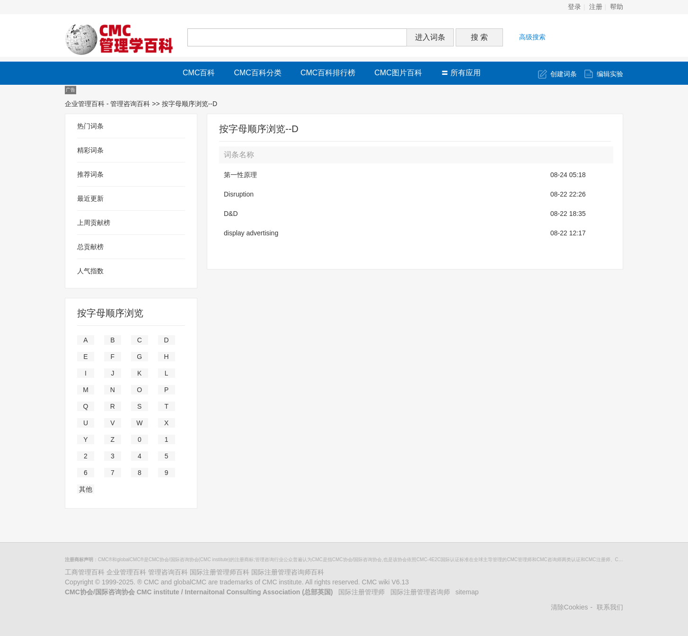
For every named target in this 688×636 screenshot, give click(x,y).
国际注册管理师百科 (219, 572)
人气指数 (90, 271)
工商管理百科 (85, 572)
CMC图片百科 (398, 73)
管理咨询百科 (168, 572)
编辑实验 (610, 74)
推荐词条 (90, 174)
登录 (574, 6)
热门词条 (90, 126)
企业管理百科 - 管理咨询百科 (107, 103)
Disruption (239, 194)
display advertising (251, 233)
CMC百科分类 (257, 73)
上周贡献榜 (93, 222)
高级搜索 (532, 37)
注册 (595, 6)
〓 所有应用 (461, 73)
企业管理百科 (126, 572)
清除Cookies (569, 607)
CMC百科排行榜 (327, 73)
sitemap (467, 592)
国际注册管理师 (361, 592)
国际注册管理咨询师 (420, 592)
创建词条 (563, 74)
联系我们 (610, 607)
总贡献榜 (90, 247)
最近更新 (90, 198)
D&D (231, 213)
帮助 (616, 6)
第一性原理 (240, 175)
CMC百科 (199, 73)
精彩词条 (90, 150)
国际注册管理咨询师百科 (287, 572)
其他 (85, 489)
